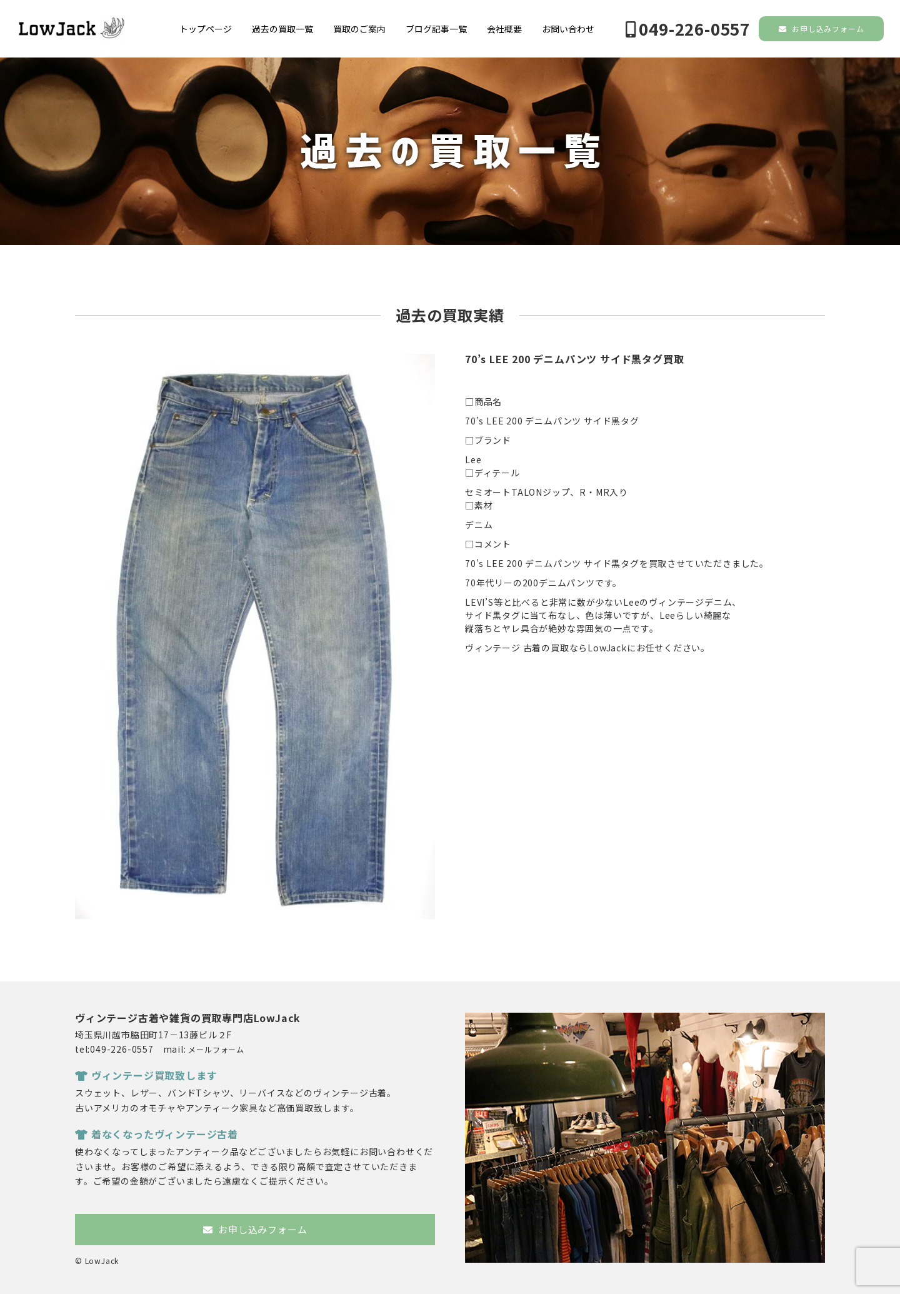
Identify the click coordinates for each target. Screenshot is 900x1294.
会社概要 (504, 28)
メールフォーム (216, 1049)
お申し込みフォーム (821, 28)
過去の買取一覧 (282, 28)
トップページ (205, 28)
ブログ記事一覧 (436, 28)
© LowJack (97, 1260)
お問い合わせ (568, 28)
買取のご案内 (359, 28)
